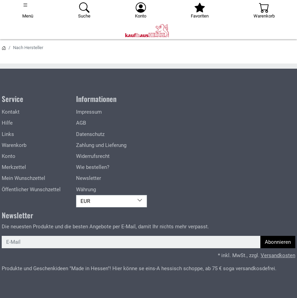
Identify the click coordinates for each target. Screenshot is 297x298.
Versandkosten (278, 255)
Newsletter (88, 178)
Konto (8, 156)
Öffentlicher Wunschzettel (31, 189)
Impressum (89, 112)
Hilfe (7, 123)
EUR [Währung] (112, 200)
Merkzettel (14, 167)
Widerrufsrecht (93, 156)
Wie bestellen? (92, 167)
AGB (81, 123)
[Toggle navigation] (27, 11)
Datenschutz (90, 134)
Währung (86, 189)
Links (8, 134)
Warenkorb (14, 145)
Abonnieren (278, 242)
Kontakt (11, 112)
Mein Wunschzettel (23, 178)
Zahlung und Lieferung (101, 145)
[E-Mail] (131, 242)
